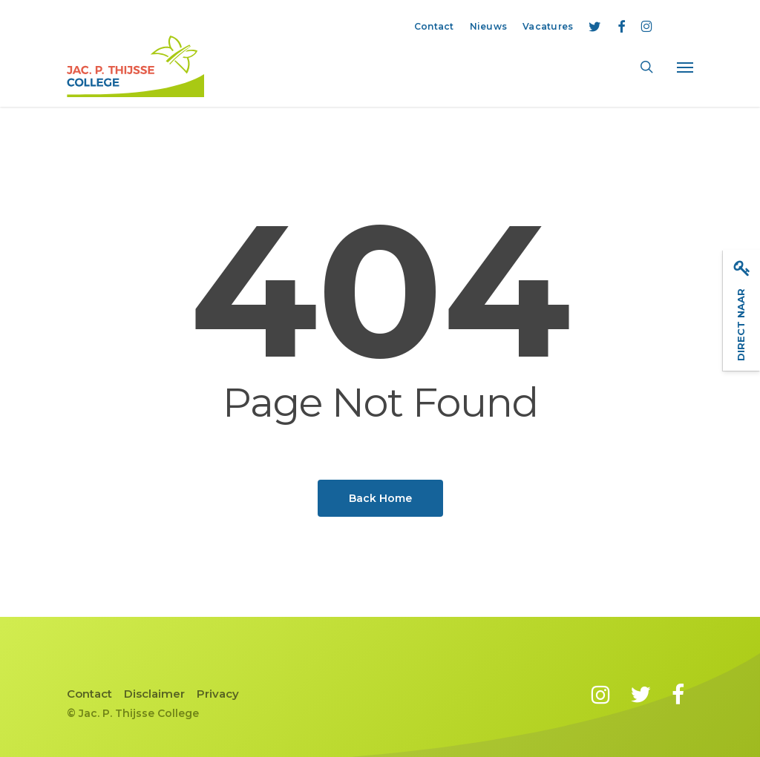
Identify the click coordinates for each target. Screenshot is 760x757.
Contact (89, 694)
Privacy (218, 694)
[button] (685, 66)
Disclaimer (154, 694)
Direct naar (741, 310)
